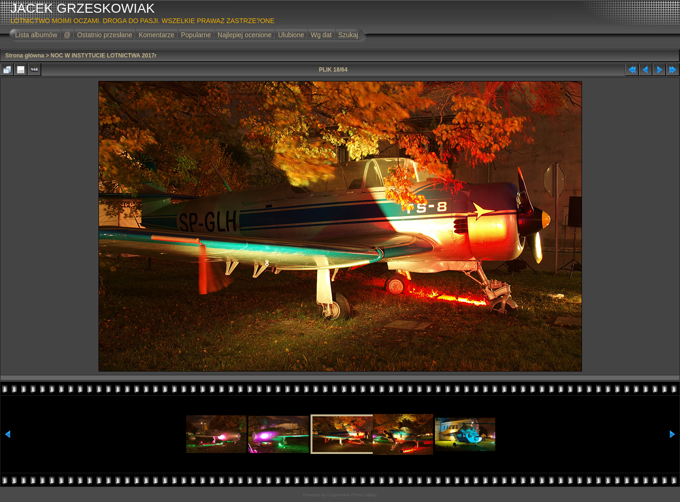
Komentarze (156, 35)
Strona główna (24, 55)
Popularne (196, 35)
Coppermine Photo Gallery (352, 495)
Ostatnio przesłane (104, 35)
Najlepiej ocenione (244, 35)
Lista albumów (36, 35)
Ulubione (291, 35)
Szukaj (348, 35)
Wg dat (321, 35)
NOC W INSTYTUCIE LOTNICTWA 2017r (103, 55)
